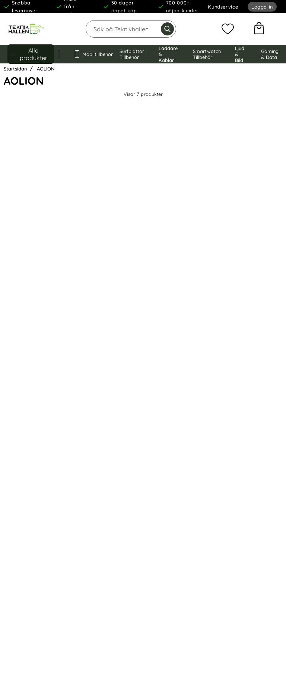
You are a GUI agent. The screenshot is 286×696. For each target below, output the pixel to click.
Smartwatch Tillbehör (207, 54)
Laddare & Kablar (168, 54)
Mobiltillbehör (89, 54)
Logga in (262, 7)
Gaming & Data (270, 54)
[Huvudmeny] (30, 54)
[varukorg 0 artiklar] (259, 29)
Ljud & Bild (239, 54)
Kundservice (223, 7)
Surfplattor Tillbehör (132, 54)
